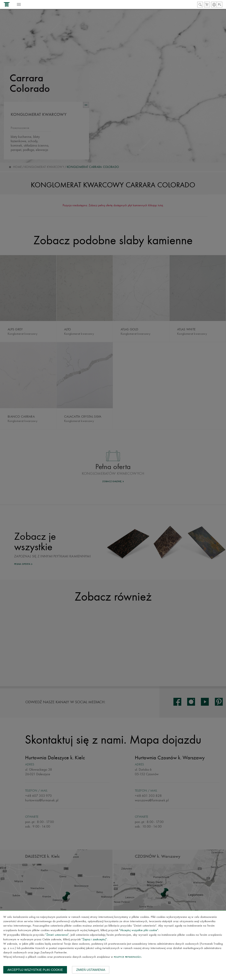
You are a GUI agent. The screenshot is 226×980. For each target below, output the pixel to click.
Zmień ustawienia (90, 969)
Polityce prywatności (127, 957)
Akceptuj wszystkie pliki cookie (35, 969)
